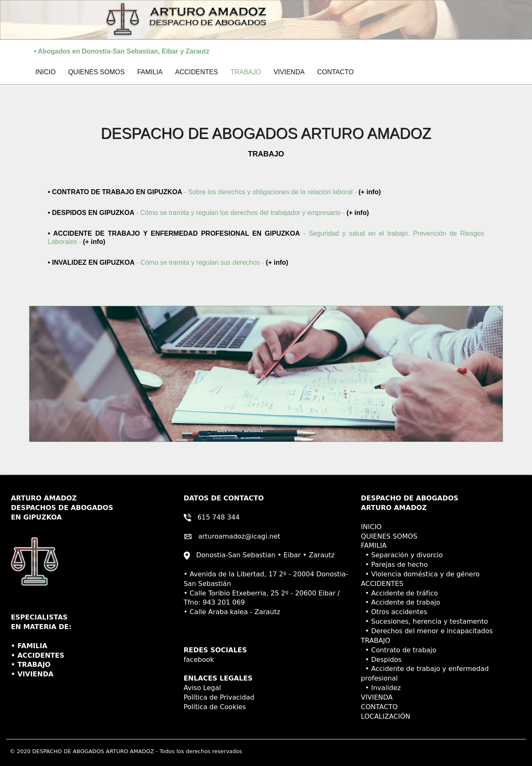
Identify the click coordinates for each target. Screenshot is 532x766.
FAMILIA (150, 72)
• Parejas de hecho (394, 564)
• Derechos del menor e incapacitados (427, 631)
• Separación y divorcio (402, 555)
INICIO (48, 72)
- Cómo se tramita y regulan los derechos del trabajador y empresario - (208, 212)
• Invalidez (381, 688)
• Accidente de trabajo (400, 602)
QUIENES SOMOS (96, 72)
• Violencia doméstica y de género (420, 574)
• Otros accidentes (394, 612)
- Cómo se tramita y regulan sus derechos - (168, 262)
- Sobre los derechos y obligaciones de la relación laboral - (217, 191)
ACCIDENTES (196, 72)
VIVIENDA (289, 72)
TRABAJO (245, 72)
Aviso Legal (202, 688)
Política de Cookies (215, 707)
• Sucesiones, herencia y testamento (424, 621)
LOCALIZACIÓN (385, 716)
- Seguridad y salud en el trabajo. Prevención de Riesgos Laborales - (266, 237)
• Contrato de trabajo (398, 650)
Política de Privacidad (219, 697)
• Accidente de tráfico (399, 593)
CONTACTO (335, 72)
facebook (199, 660)
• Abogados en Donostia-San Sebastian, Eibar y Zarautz (116, 51)
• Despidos (381, 660)
